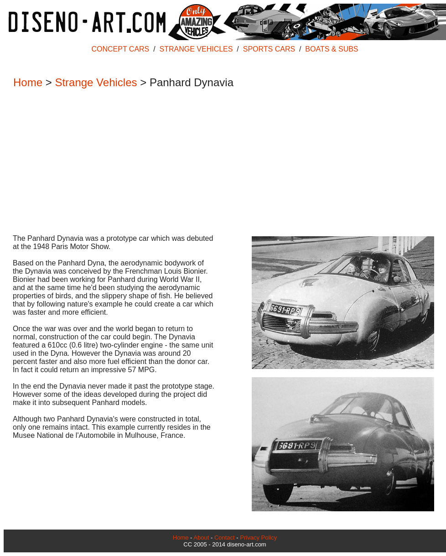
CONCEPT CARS (120, 49)
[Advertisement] (220, 162)
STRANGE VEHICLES (196, 49)
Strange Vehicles (96, 82)
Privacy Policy (258, 537)
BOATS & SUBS (331, 49)
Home (27, 82)
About (201, 537)
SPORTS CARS (269, 49)
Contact (224, 537)
